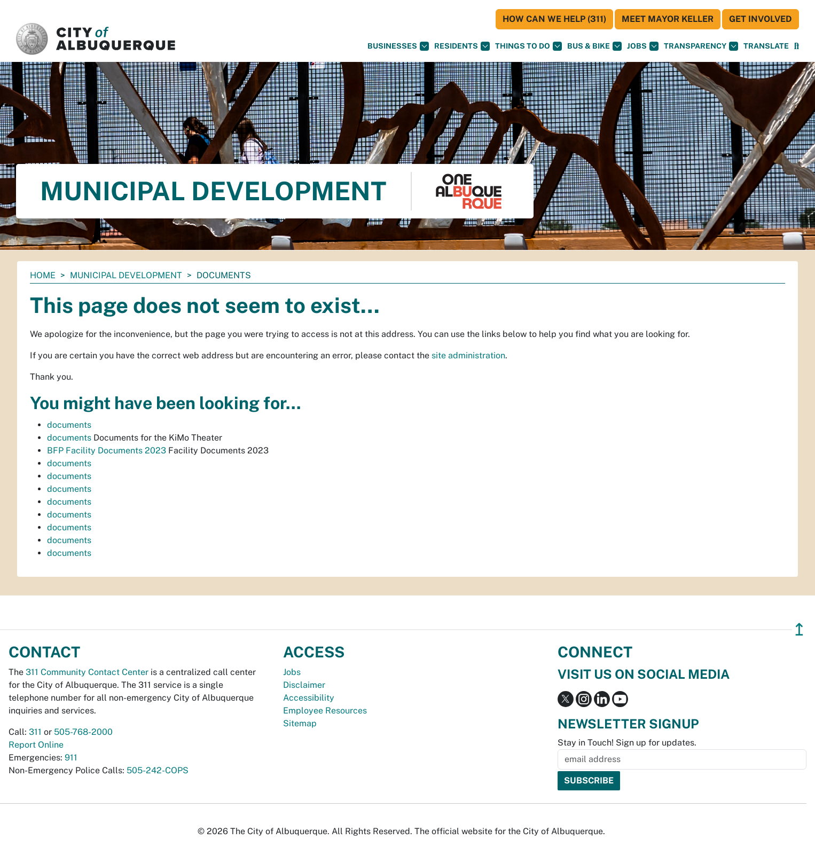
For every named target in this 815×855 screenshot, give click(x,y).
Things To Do (528, 46)
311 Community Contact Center (87, 672)
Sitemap (300, 723)
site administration (468, 355)
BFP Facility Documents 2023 (106, 450)
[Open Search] (796, 46)
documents (69, 425)
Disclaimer (304, 685)
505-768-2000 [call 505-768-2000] (83, 732)
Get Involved (760, 19)
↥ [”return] (799, 629)
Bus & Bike (594, 46)
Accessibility (308, 698)
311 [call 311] (35, 732)
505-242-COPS (158, 770)
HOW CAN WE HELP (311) (554, 19)
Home (43, 275)
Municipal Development (126, 275)
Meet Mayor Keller (668, 19)
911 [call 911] (71, 757)
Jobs (643, 46)
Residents (462, 46)
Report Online (36, 745)
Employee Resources (325, 710)
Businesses (398, 46)
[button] (766, 46)
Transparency (701, 46)
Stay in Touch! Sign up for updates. (627, 743)
